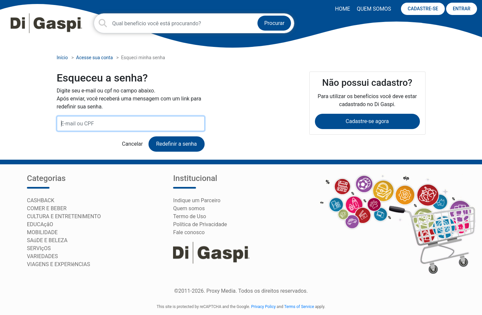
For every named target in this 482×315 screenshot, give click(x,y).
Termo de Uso (189, 216)
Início (62, 57)
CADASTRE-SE (423, 8)
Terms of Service (299, 306)
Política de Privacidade (200, 224)
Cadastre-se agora (367, 121)
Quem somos (374, 9)
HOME (342, 9)
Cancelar (132, 144)
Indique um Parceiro (196, 200)
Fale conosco (189, 232)
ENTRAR (461, 8)
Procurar (274, 23)
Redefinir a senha (176, 144)
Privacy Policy (263, 306)
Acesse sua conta (94, 57)
